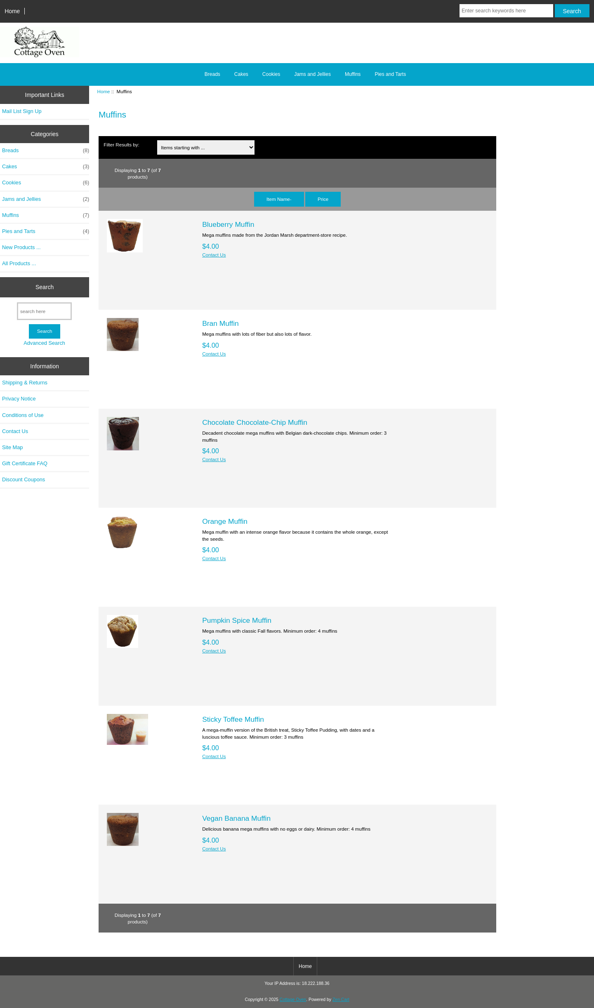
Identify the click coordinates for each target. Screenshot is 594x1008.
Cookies (271, 74)
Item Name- (279, 199)
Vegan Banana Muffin (236, 818)
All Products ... (19, 263)
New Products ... (21, 247)
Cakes (241, 74)
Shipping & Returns (24, 382)
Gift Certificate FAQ (24, 463)
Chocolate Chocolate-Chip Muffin (254, 422)
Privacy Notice (18, 399)
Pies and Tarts (390, 74)
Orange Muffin (225, 521)
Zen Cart (340, 999)
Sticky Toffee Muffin (233, 719)
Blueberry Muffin (228, 224)
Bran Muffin (220, 323)
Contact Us (15, 431)
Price (323, 199)
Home (12, 11)
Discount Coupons (23, 479)
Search (44, 287)
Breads (212, 74)
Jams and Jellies (312, 74)
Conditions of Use (23, 415)
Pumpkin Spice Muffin (236, 620)
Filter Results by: (121, 144)
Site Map (12, 447)
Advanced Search (44, 343)
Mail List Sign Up (22, 111)
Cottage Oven (293, 999)
